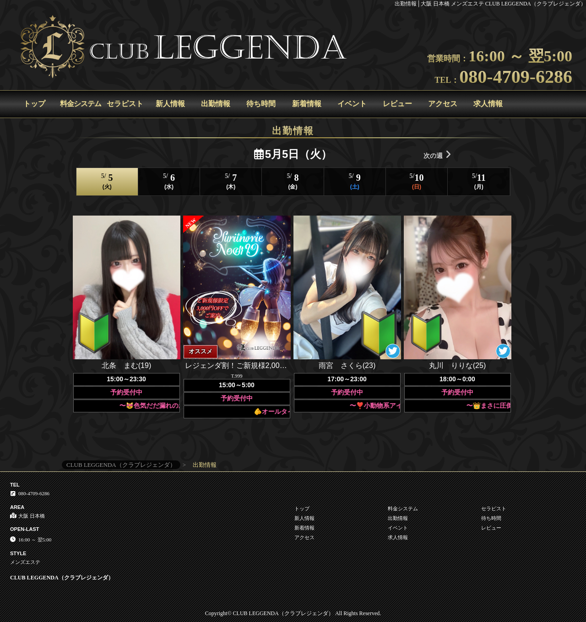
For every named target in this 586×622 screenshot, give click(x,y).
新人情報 (170, 104)
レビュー (397, 104)
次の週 (437, 154)
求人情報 (488, 104)
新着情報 (306, 104)
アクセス (442, 104)
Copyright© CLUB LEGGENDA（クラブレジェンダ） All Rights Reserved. (293, 613)
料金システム (80, 104)
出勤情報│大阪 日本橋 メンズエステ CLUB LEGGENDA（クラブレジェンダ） (490, 3)
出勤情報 (215, 104)
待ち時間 (261, 104)
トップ (34, 104)
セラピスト (125, 104)
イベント (352, 104)
